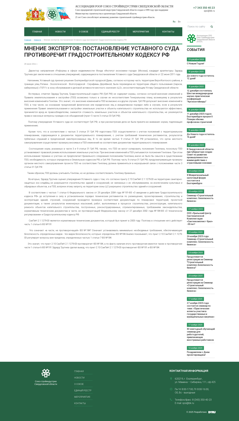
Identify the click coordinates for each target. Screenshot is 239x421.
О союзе (83, 31)
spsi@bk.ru (209, 10)
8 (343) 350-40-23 (202, 399)
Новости (60, 31)
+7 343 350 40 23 (204, 7)
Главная (37, 31)
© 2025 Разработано (196, 412)
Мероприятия (141, 31)
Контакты (168, 31)
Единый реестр (111, 31)
